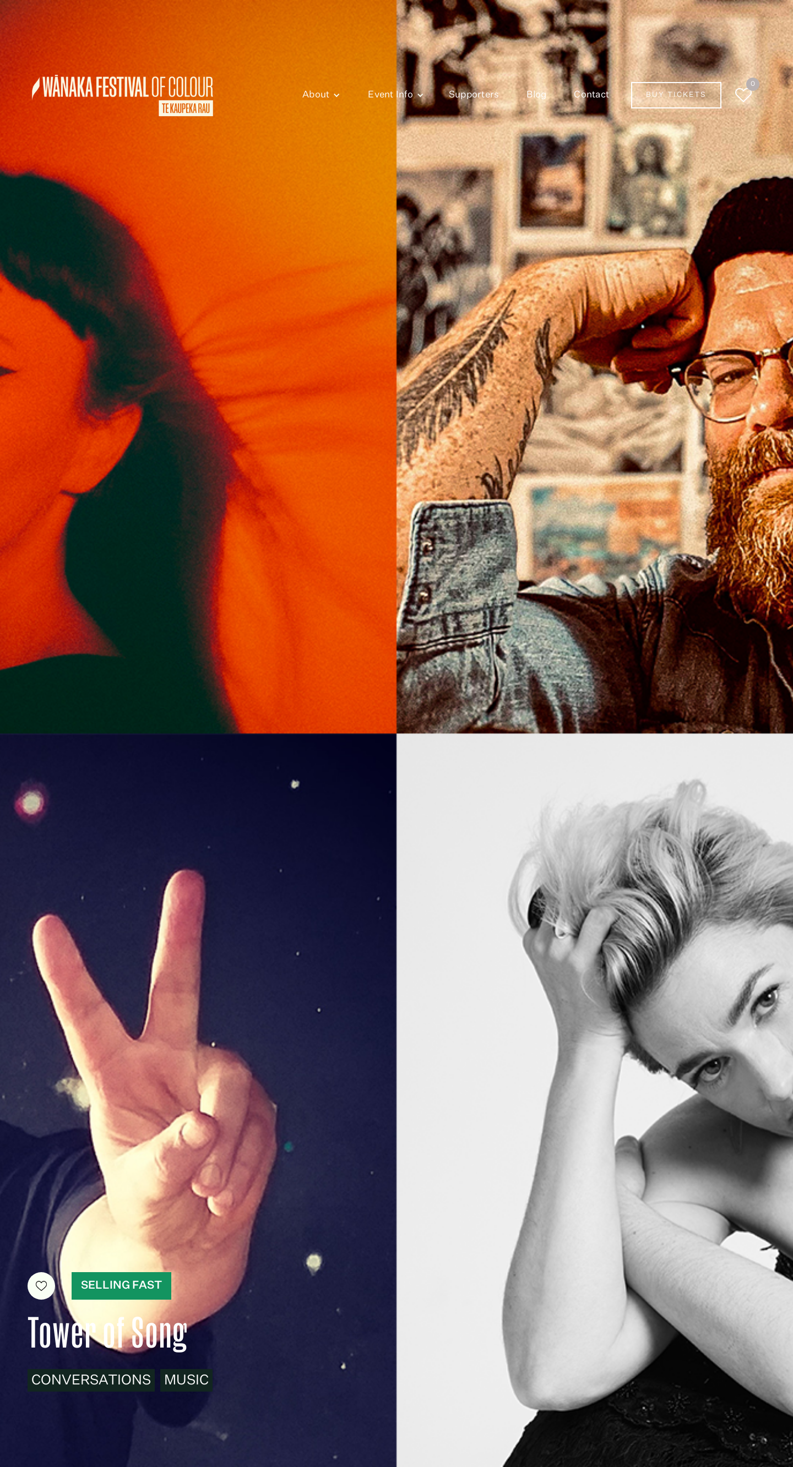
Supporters (474, 95)
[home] (123, 95)
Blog (536, 95)
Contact (591, 95)
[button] (318, 95)
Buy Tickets (676, 95)
